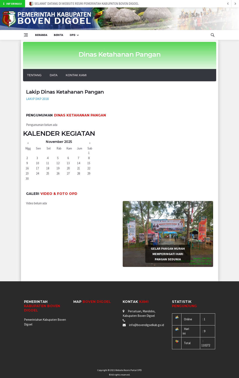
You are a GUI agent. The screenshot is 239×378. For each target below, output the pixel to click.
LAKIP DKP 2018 (37, 99)
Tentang (34, 75)
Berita (58, 35)
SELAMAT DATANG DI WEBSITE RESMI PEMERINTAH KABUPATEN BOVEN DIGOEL (84, 4)
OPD (72, 35)
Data (54, 75)
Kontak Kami (76, 75)
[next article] (228, 3)
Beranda (41, 35)
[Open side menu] (26, 35)
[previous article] (235, 3)
